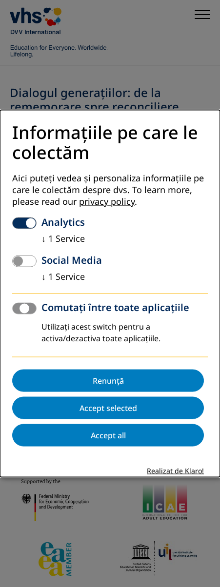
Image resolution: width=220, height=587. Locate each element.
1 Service (63, 238)
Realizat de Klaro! (175, 471)
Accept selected (108, 407)
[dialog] (110, 293)
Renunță (108, 380)
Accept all (108, 435)
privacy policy (107, 201)
